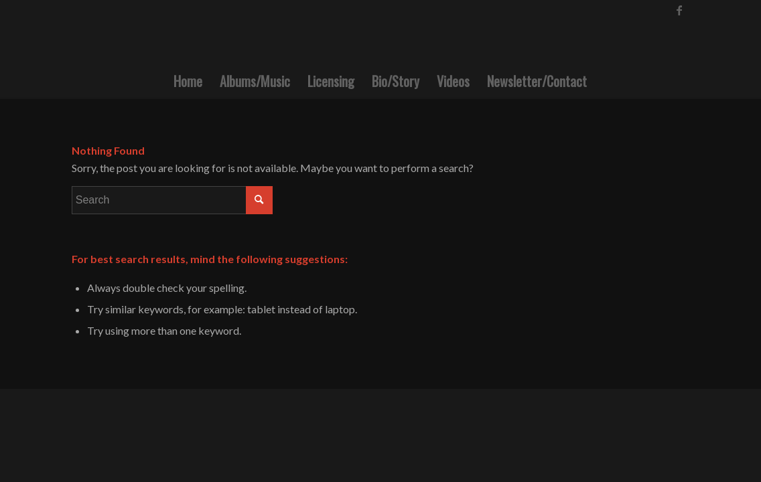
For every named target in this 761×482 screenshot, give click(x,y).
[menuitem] (188, 81)
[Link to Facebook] (679, 10)
